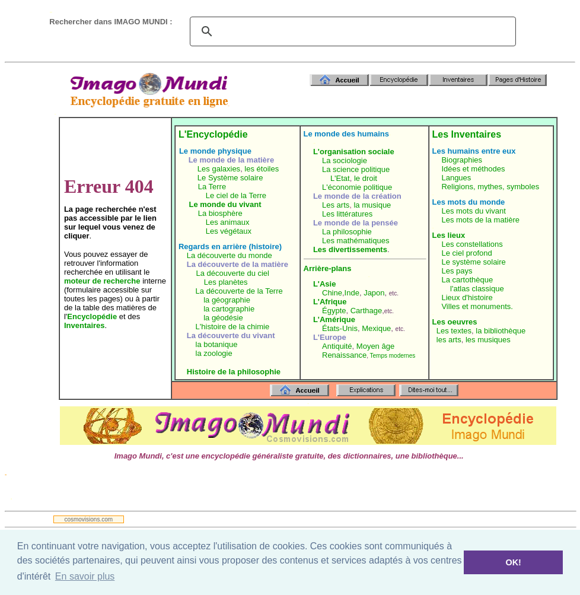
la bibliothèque (500, 330)
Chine (332, 292)
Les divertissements (350, 249)
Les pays (456, 270)
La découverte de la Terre (239, 291)
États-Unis (340, 328)
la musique (372, 205)
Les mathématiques (355, 240)
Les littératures (347, 213)
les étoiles (261, 168)
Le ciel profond (466, 253)
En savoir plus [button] (85, 576)
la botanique (217, 344)
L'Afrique (330, 301)
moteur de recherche (102, 280)
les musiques (488, 339)
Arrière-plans (328, 268)
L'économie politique (357, 187)
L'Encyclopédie (213, 134)
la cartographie (228, 308)
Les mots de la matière (480, 219)
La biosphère (220, 213)
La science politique (356, 169)
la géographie (226, 299)
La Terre (212, 186)
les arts (448, 339)
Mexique (376, 328)
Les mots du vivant (473, 210)
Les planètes (226, 282)
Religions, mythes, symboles (490, 186)
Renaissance (344, 355)
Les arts (335, 205)
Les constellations (471, 244)
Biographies (461, 159)
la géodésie (223, 317)
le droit (365, 178)
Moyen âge (375, 346)
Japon (374, 292)
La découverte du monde (229, 255)
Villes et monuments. (476, 306)
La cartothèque (467, 279)
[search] (351, 31)
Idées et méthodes (473, 168)
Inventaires (84, 325)
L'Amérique (334, 319)
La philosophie (347, 231)
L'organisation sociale (353, 151)
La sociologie (344, 160)
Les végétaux (228, 231)
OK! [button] (513, 562)
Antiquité (337, 346)
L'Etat (340, 178)
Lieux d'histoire (466, 297)
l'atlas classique (477, 288)
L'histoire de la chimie (233, 326)
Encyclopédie (92, 316)
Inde (352, 292)
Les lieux (449, 235)
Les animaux (228, 222)
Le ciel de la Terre (236, 195)
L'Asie (324, 283)
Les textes (453, 330)
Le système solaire (473, 261)
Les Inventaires (467, 134)
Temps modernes (393, 355)
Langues (456, 177)
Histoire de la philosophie (234, 371)
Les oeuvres (454, 321)
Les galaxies (218, 168)
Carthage (366, 310)
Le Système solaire (230, 177)
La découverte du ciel (232, 273)
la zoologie (214, 353)
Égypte (334, 310)
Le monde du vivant (225, 204)
